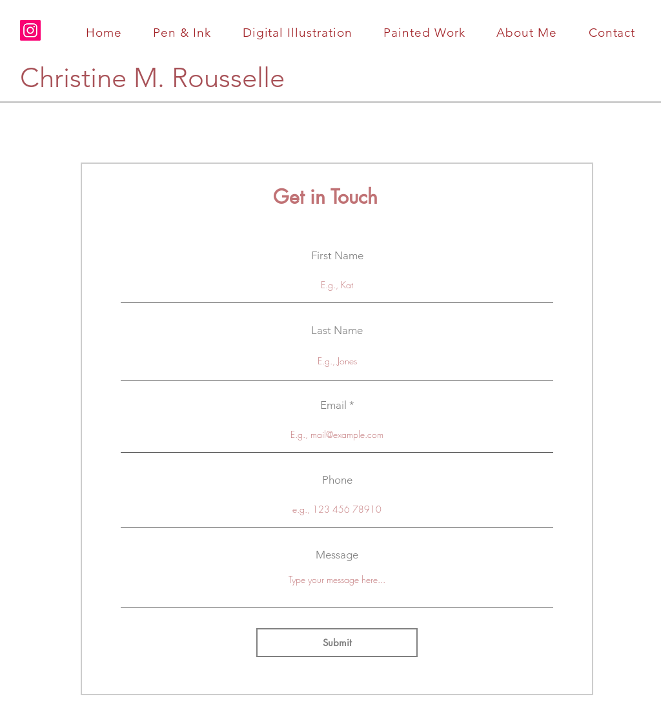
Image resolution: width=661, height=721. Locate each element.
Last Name (337, 330)
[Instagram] (30, 30)
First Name (337, 255)
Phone (337, 480)
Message (337, 554)
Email (333, 405)
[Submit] (337, 642)
